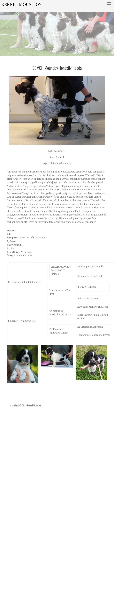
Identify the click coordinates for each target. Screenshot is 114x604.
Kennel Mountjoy (21, 4)
